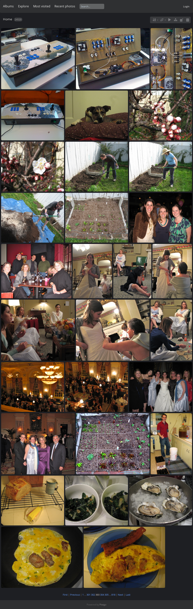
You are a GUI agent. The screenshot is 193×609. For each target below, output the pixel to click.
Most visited (41, 6)
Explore (23, 6)
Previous (75, 594)
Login (186, 6)
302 (93, 594)
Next (120, 594)
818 (113, 594)
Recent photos (64, 6)
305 (107, 594)
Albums (8, 6)
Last (128, 594)
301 (88, 594)
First (65, 594)
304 (102, 594)
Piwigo (103, 604)
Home (7, 19)
